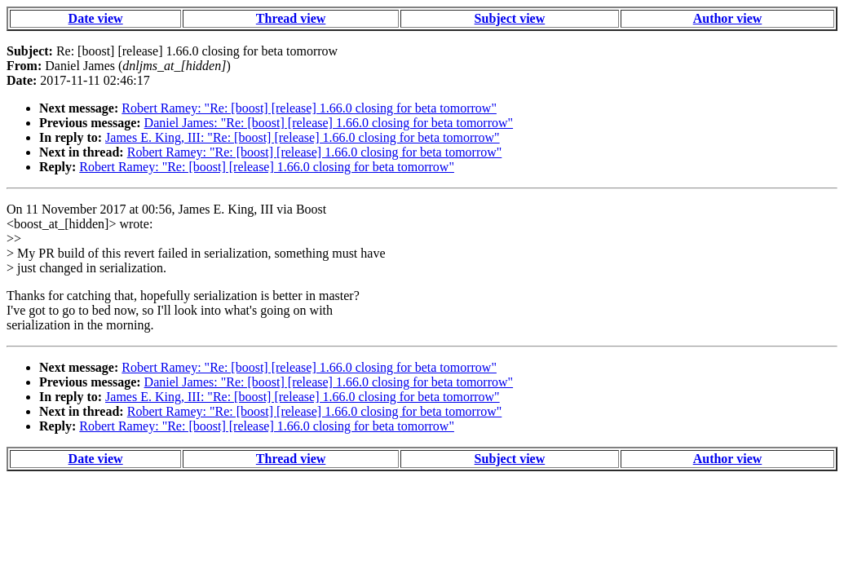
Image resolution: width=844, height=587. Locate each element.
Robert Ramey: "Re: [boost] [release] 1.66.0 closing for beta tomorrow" (309, 108)
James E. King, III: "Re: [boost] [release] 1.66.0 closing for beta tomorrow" (302, 137)
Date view (95, 18)
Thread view (290, 18)
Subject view (510, 18)
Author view (727, 18)
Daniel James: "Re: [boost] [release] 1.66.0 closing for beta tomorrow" (329, 123)
